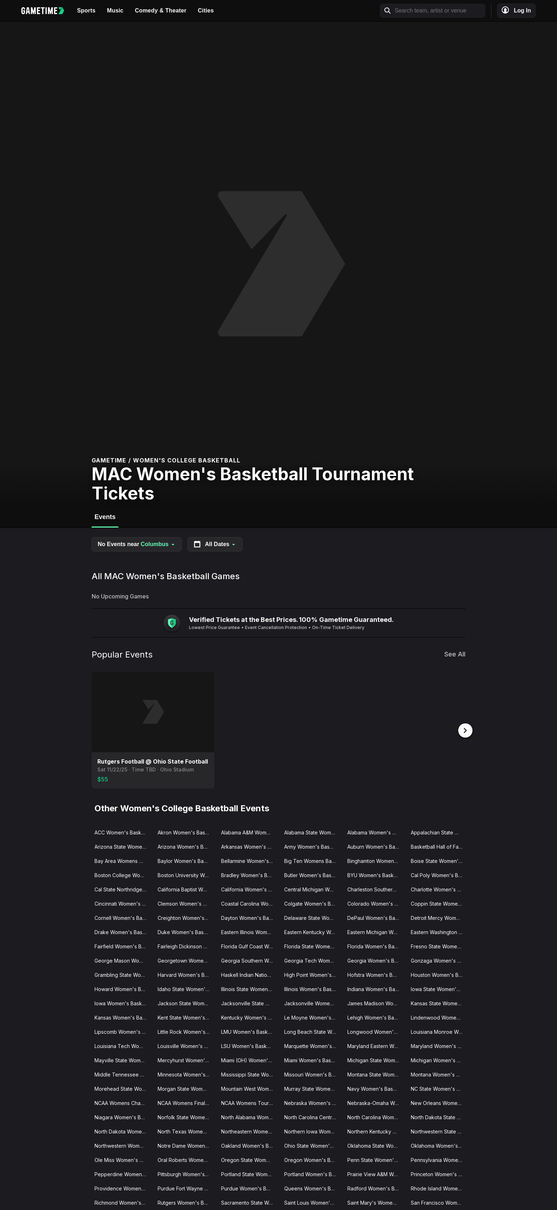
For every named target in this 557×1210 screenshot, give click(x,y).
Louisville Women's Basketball (186, 1045)
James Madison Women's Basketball (376, 1003)
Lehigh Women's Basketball (376, 1017)
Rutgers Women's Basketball (186, 1202)
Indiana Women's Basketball (376, 988)
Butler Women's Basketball (313, 874)
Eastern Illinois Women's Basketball (249, 931)
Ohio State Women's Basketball (313, 1145)
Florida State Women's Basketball (313, 946)
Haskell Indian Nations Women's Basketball (249, 974)
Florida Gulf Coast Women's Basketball (249, 946)
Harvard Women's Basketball (186, 974)
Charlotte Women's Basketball (439, 889)
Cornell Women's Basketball (123, 917)
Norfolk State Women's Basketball (186, 1117)
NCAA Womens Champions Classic (123, 1102)
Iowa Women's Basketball (123, 1003)
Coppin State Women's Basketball (439, 903)
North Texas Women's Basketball (186, 1131)
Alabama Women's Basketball (376, 832)
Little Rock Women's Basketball (186, 1031)
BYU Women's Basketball (376, 874)
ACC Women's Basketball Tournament (123, 832)
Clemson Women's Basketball (186, 903)
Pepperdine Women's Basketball (123, 1173)
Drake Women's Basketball (123, 931)
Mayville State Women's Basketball (123, 1060)
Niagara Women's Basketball (123, 1117)
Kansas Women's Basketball (123, 1017)
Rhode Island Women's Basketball (439, 1188)
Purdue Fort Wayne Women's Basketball (186, 1188)
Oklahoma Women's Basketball (439, 1145)
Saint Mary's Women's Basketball (376, 1202)
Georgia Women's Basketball (376, 960)
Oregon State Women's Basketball (249, 1159)
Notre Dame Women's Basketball (186, 1145)
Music (115, 10)
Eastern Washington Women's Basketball (439, 931)
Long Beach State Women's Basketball (313, 1031)
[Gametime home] (46, 10)
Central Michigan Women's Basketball (313, 889)
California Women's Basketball (249, 889)
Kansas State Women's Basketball (439, 1003)
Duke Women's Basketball (186, 931)
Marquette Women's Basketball (313, 1045)
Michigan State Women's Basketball (376, 1060)
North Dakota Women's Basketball (123, 1131)
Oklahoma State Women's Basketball (376, 1145)
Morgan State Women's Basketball (186, 1088)
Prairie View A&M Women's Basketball (376, 1173)
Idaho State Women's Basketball (186, 988)
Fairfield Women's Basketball (123, 946)
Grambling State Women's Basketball (123, 974)
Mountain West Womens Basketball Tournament (249, 1088)
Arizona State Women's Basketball (123, 846)
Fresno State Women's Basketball (439, 946)
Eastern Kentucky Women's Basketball (313, 931)
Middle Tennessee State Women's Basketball (123, 1074)
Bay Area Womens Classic (123, 860)
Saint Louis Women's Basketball (313, 1202)
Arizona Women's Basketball (186, 846)
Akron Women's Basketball (186, 832)
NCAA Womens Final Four (186, 1102)
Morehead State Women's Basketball (123, 1088)
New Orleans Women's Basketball (439, 1102)
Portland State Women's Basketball (249, 1173)
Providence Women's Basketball (123, 1188)
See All (454, 654)
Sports (86, 10)
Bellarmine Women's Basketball (249, 860)
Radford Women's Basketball (376, 1188)
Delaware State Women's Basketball (313, 917)
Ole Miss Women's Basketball (123, 1159)
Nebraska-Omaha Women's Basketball (376, 1102)
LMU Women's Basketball (249, 1031)
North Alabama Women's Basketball (249, 1117)
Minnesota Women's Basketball (186, 1074)
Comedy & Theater (160, 10)
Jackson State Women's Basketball (186, 1003)
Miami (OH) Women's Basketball (249, 1060)
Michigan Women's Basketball (439, 1060)
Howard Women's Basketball (123, 988)
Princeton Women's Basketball (439, 1173)
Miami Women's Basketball (313, 1060)
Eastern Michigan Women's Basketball (376, 931)
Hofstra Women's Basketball (376, 974)
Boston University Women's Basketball (186, 874)
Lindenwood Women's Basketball (439, 1017)
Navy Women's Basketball (376, 1088)
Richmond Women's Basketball (123, 1202)
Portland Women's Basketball (313, 1173)
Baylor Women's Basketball (186, 860)
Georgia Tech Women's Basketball (313, 960)
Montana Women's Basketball (439, 1074)
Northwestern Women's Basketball (123, 1145)
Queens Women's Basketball (313, 1188)
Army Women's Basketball (313, 846)
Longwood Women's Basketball (376, 1031)
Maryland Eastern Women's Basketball (376, 1045)
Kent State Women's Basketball (186, 1017)
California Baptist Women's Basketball (186, 889)
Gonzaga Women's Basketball (439, 960)
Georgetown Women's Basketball (186, 960)
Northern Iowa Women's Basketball (313, 1131)
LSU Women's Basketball (249, 1045)
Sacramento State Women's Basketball (249, 1202)
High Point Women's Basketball (313, 974)
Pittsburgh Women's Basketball (186, 1173)
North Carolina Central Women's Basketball (313, 1117)
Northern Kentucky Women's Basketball (376, 1131)
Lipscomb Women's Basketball (123, 1031)
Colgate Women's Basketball (313, 903)
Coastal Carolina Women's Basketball (249, 903)
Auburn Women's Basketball (376, 846)
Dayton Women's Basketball (249, 917)
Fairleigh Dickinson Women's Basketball (186, 946)
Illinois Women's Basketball (313, 988)
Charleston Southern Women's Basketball (376, 889)
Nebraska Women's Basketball (313, 1102)
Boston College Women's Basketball (123, 874)
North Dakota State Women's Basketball (439, 1117)
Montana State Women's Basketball (376, 1074)
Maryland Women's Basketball (439, 1045)
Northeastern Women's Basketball (249, 1131)
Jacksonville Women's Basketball (313, 1003)
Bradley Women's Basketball (249, 874)
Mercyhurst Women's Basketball (186, 1060)
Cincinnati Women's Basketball (123, 903)
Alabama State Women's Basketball (313, 832)
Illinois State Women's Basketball (249, 988)
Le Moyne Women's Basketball (313, 1017)
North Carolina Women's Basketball (376, 1117)
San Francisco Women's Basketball (439, 1202)
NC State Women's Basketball (439, 1088)
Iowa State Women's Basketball (439, 988)
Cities (206, 10)
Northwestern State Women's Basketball (439, 1131)
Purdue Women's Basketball (249, 1188)
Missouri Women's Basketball (313, 1074)
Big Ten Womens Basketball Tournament (313, 860)
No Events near (137, 544)
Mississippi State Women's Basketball (249, 1074)
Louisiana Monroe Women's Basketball (439, 1031)
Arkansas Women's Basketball (249, 846)
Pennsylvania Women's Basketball (439, 1159)
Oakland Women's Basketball (249, 1145)
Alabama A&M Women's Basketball (249, 832)
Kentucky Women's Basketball (249, 1017)
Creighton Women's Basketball (186, 917)
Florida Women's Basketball (376, 946)
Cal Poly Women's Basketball (439, 874)
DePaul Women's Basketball (376, 917)
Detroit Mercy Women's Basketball (439, 917)
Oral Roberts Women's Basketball (186, 1159)
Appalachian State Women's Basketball (439, 832)
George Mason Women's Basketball (123, 960)
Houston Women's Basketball (439, 974)
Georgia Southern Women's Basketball (249, 960)
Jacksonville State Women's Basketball (249, 1003)
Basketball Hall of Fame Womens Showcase (439, 846)
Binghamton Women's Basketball (376, 860)
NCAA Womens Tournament (249, 1102)
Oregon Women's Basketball (313, 1159)
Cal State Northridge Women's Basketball (123, 889)
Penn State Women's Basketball (376, 1159)
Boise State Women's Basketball (439, 860)
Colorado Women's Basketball (376, 903)
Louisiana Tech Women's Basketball (123, 1045)
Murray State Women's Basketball (313, 1088)
